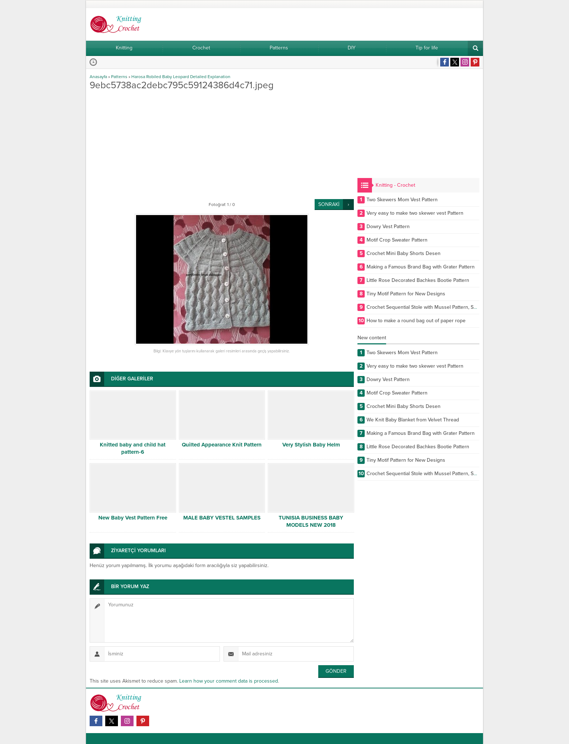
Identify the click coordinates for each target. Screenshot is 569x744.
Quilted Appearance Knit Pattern (222, 444)
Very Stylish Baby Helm (311, 444)
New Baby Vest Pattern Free (132, 517)
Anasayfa (98, 76)
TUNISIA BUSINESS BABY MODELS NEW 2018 (311, 521)
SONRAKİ (328, 204)
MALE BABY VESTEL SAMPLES (222, 517)
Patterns (119, 76)
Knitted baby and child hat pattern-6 (132, 448)
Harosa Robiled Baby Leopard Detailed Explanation (180, 76)
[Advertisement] (222, 144)
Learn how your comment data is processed (228, 681)
